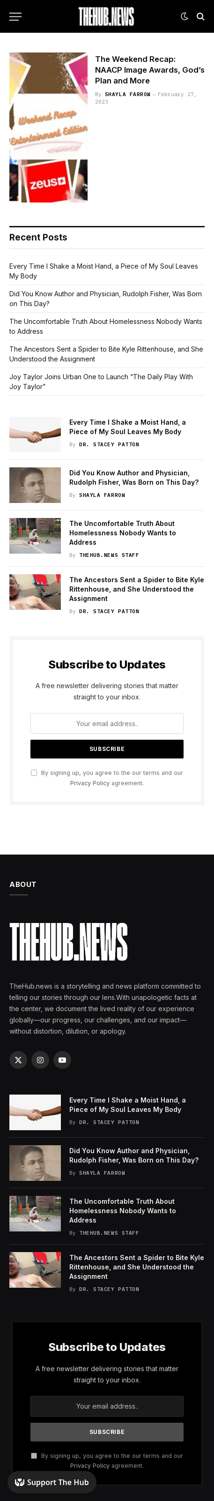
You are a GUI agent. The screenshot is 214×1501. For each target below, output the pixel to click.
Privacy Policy (90, 783)
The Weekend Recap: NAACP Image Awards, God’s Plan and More (150, 69)
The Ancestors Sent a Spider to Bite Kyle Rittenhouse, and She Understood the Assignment (136, 589)
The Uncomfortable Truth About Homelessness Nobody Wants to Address (122, 532)
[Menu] (15, 16)
